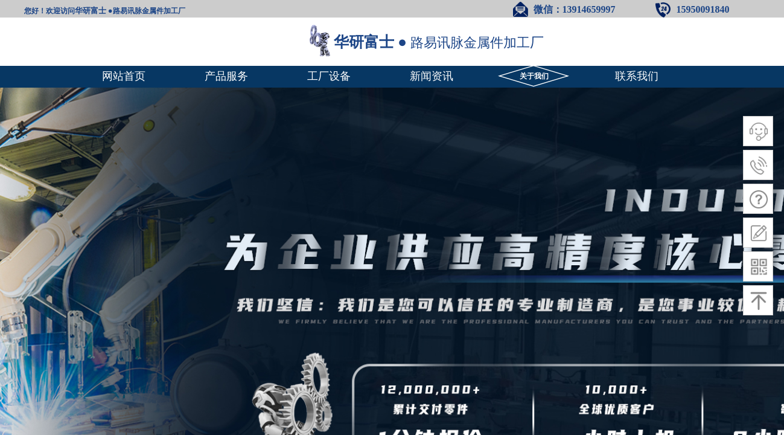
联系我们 (636, 76)
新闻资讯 (431, 76)
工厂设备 (329, 76)
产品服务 (226, 76)
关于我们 (534, 76)
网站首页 (123, 76)
